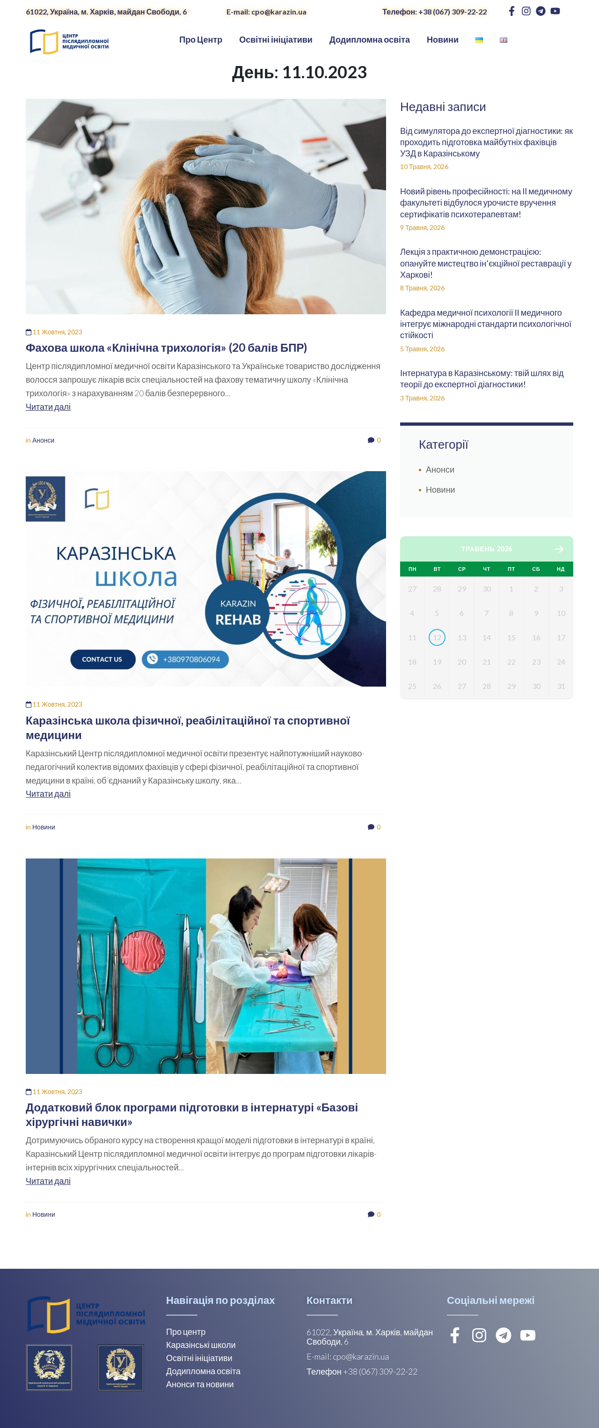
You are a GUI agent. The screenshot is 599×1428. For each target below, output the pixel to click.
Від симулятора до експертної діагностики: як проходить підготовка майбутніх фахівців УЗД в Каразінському (486, 142)
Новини (43, 827)
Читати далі (48, 406)
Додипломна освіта (203, 1371)
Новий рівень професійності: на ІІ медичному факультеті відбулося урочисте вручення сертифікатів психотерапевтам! (486, 202)
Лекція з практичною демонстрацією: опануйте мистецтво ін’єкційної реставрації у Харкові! (486, 263)
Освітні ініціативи (199, 1358)
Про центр (185, 1331)
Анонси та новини (200, 1384)
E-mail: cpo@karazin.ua (266, 11)
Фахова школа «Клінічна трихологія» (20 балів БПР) (166, 347)
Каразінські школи (200, 1344)
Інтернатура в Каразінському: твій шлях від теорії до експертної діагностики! (482, 378)
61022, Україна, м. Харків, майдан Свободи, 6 (106, 11)
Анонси (43, 440)
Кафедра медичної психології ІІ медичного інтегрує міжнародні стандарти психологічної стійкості (485, 323)
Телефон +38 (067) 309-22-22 (362, 1371)
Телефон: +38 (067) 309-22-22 (434, 11)
